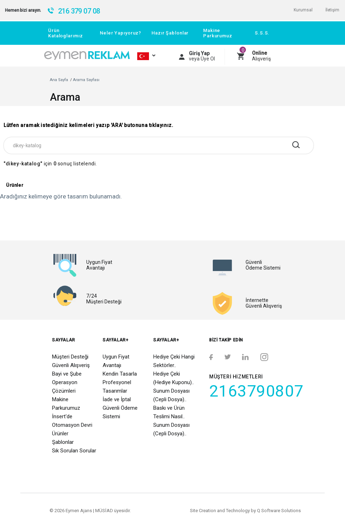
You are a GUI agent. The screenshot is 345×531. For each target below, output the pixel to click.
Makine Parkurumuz (217, 33)
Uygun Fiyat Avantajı (116, 361)
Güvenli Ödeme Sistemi (120, 412)
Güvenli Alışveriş (71, 365)
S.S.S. (262, 33)
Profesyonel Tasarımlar (117, 386)
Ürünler (60, 433)
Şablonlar (63, 442)
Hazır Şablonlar (170, 33)
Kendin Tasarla (120, 374)
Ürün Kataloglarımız (65, 33)
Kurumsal (303, 9)
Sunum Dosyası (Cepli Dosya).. (171, 395)
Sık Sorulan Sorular (74, 450)
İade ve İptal (117, 399)
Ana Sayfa (59, 80)
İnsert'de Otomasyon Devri (72, 420)
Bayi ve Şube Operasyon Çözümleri (67, 382)
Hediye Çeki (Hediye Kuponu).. (173, 378)
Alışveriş (261, 56)
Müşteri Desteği (70, 357)
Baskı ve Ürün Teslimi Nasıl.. (169, 412)
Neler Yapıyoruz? (120, 33)
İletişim (332, 9)
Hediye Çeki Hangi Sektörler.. (174, 361)
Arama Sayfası (86, 80)
